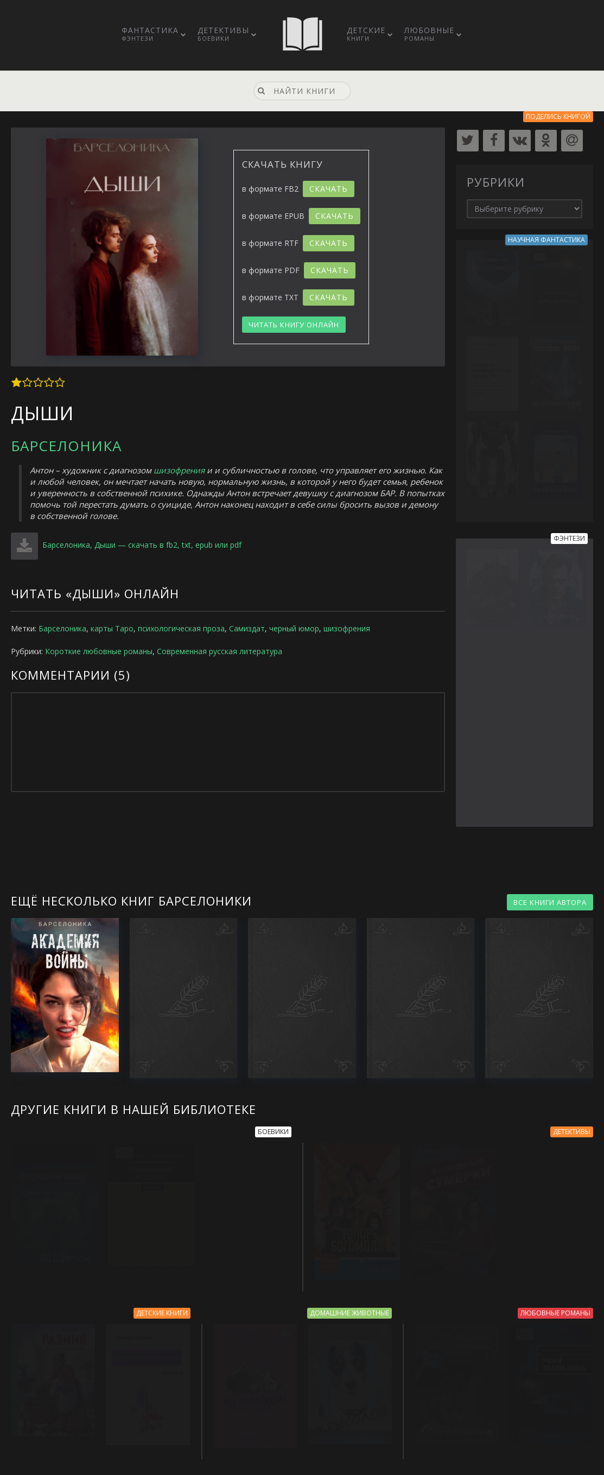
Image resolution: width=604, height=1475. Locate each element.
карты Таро (112, 628)
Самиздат (247, 628)
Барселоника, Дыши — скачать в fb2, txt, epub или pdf (140, 545)
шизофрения (179, 470)
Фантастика (150, 33)
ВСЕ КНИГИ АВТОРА (550, 902)
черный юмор (294, 628)
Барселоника (66, 445)
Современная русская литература (219, 651)
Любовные (429, 33)
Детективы (223, 33)
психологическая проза (181, 628)
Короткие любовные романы (98, 651)
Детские (366, 33)
